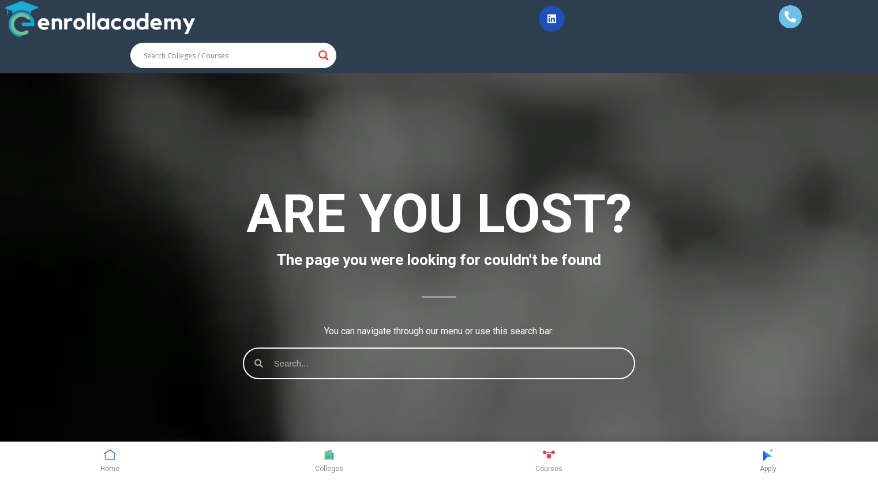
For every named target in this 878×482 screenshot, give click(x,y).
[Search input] (228, 55)
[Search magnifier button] (324, 55)
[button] (552, 19)
